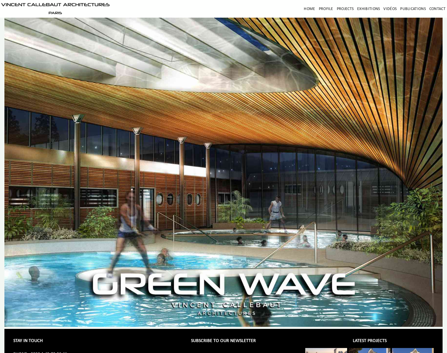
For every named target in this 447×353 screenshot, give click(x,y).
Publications (413, 9)
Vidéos (390, 9)
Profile (326, 9)
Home (309, 9)
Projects (345, 9)
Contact (437, 9)
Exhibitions (368, 9)
